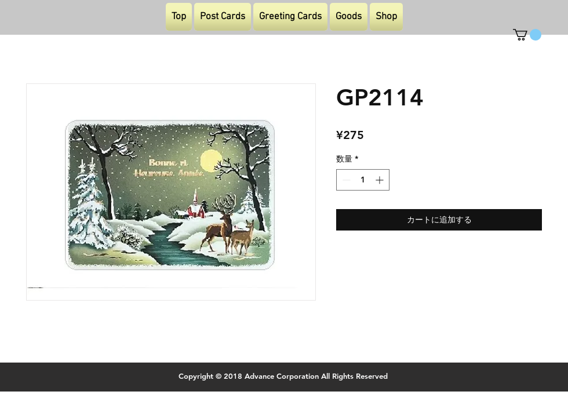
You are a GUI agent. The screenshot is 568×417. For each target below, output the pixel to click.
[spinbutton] (362, 180)
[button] (527, 35)
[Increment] (380, 180)
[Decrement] (345, 180)
